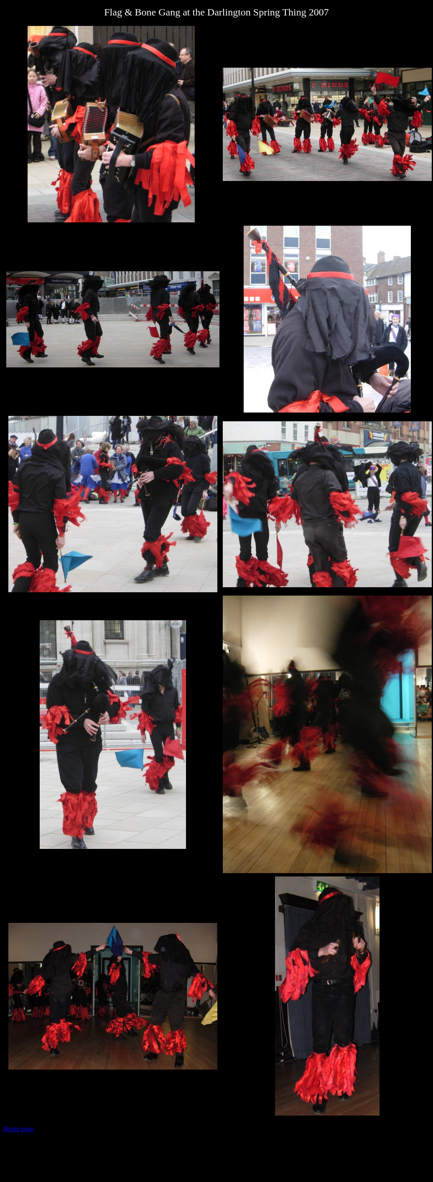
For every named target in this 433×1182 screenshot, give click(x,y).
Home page (18, 1128)
